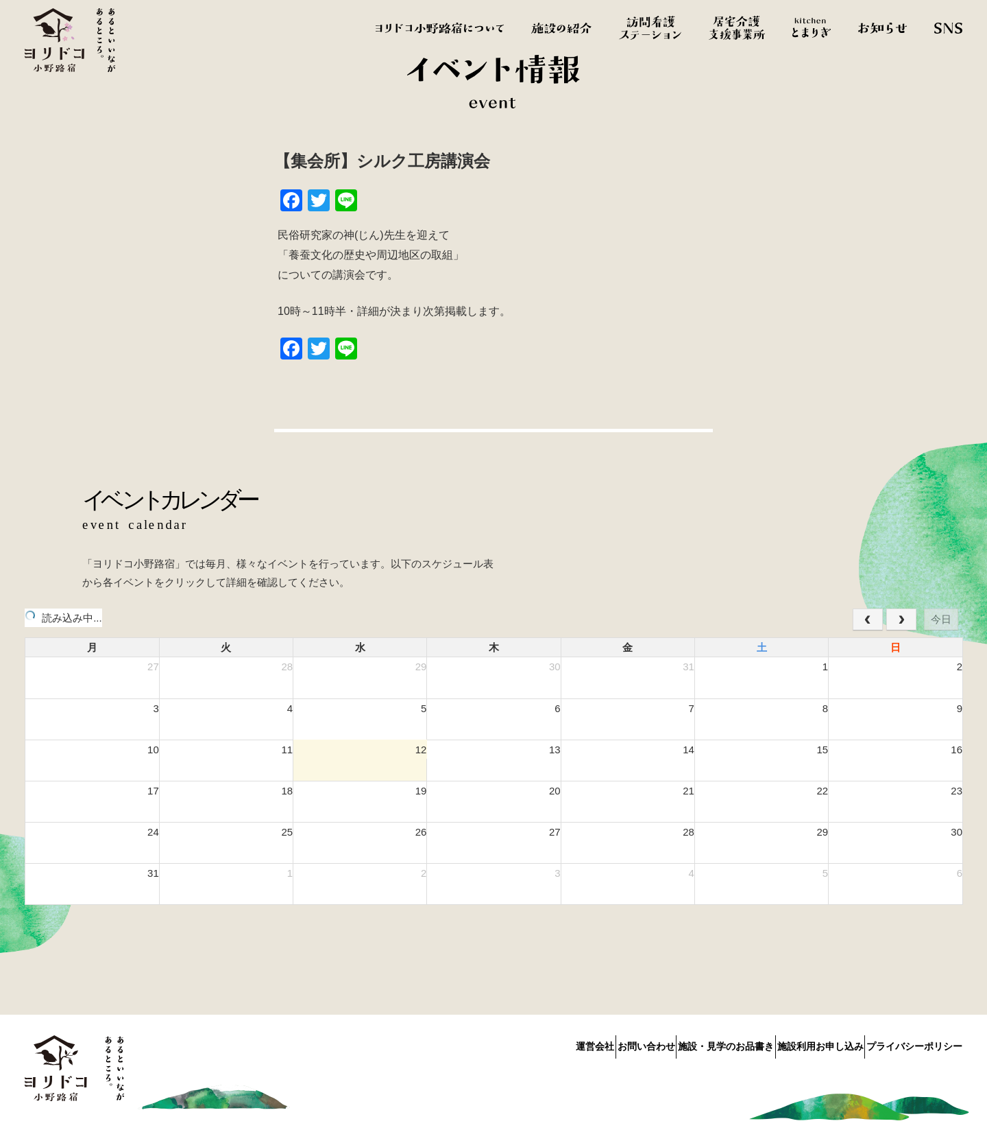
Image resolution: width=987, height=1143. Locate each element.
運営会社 (522, 1043)
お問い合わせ (591, 1043)
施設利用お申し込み (802, 1043)
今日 (941, 619)
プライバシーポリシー (914, 1043)
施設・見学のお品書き (690, 1043)
